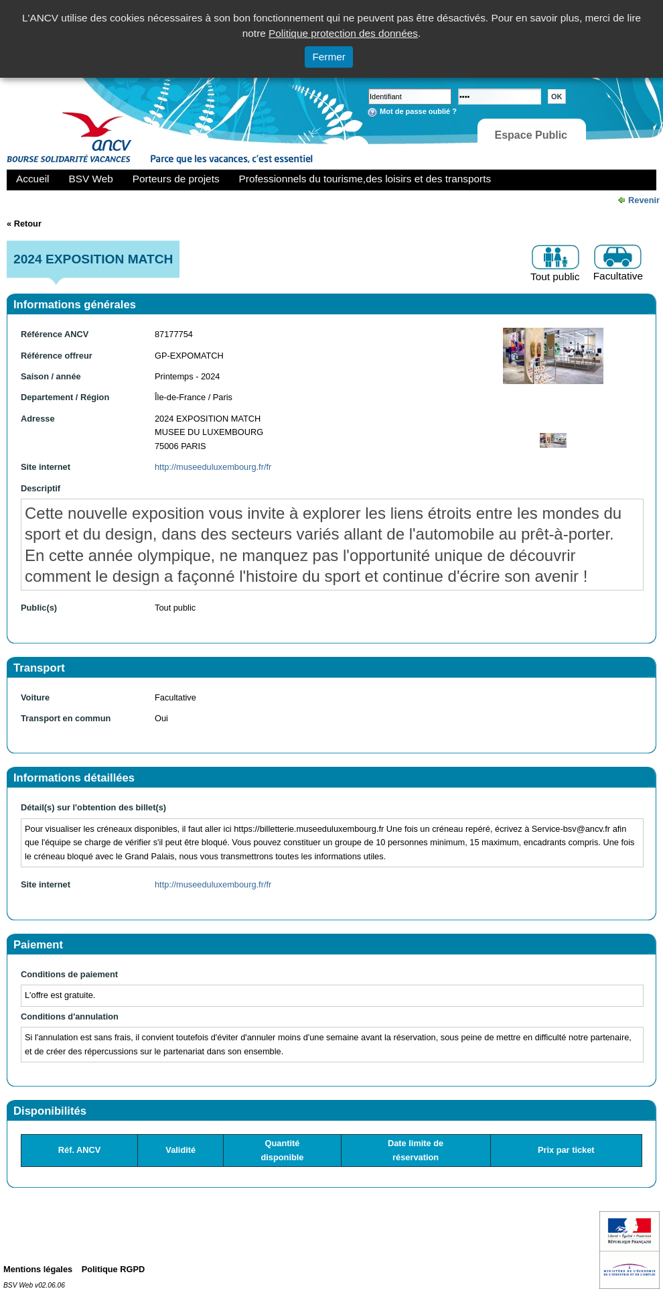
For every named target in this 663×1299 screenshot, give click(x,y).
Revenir (644, 200)
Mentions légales (37, 1269)
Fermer (329, 56)
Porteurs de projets (176, 178)
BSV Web (91, 178)
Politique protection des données (343, 33)
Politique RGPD (113, 1269)
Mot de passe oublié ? (418, 111)
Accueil (33, 178)
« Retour (24, 224)
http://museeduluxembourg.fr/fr (213, 467)
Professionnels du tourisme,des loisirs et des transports (365, 178)
